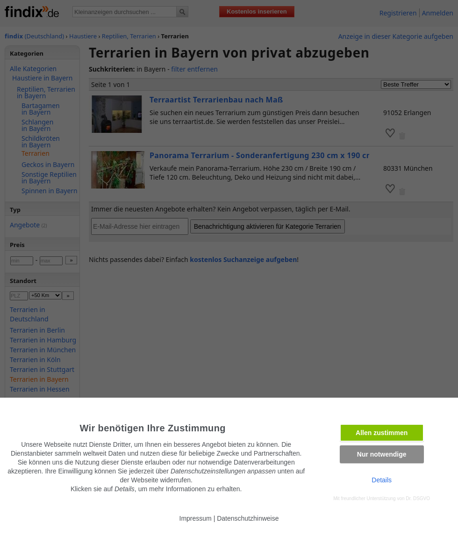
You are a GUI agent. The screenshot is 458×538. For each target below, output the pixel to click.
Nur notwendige (382, 454)
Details (382, 480)
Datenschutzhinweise (248, 518)
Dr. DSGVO (418, 498)
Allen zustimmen (382, 432)
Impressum (195, 518)
